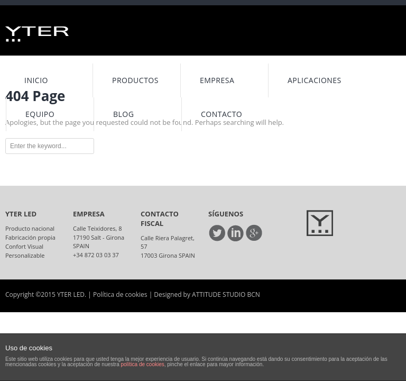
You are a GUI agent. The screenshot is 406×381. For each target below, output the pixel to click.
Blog (123, 114)
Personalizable (25, 255)
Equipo (39, 114)
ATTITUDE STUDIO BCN (226, 294)
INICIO (36, 80)
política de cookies (142, 364)
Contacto (221, 114)
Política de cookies (120, 294)
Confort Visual (24, 246)
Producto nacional (29, 228)
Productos (135, 80)
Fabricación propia (30, 237)
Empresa (217, 80)
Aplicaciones (315, 80)
